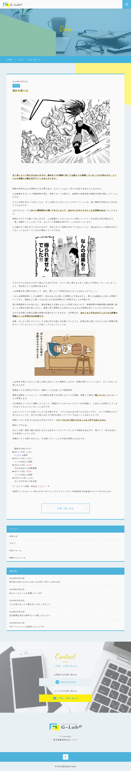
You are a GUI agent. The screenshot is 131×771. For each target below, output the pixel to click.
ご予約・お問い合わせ (67, 698)
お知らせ (13, 536)
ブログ (16, 85)
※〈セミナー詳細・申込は (27, 486)
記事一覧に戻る (65, 508)
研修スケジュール (17, 557)
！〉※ (46, 486)
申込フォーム (15, 550)
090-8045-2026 (68, 682)
